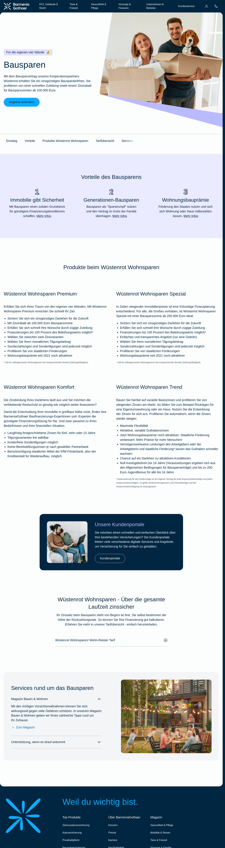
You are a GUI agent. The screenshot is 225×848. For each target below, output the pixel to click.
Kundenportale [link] (110, 558)
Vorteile (30, 141)
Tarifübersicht (105, 141)
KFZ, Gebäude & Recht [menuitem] (48, 6)
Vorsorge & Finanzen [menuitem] (125, 6)
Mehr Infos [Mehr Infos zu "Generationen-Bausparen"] (119, 216)
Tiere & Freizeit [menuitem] (74, 6)
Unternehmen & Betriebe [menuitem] (155, 6)
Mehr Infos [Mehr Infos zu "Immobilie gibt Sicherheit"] (43, 216)
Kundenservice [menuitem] (186, 6)
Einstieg (11, 141)
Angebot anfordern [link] (22, 102)
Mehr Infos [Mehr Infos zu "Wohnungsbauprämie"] (191, 216)
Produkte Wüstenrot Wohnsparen (65, 141)
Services (127, 141)
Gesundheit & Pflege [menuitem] (98, 6)
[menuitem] (206, 6)
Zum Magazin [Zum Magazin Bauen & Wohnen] (23, 727)
